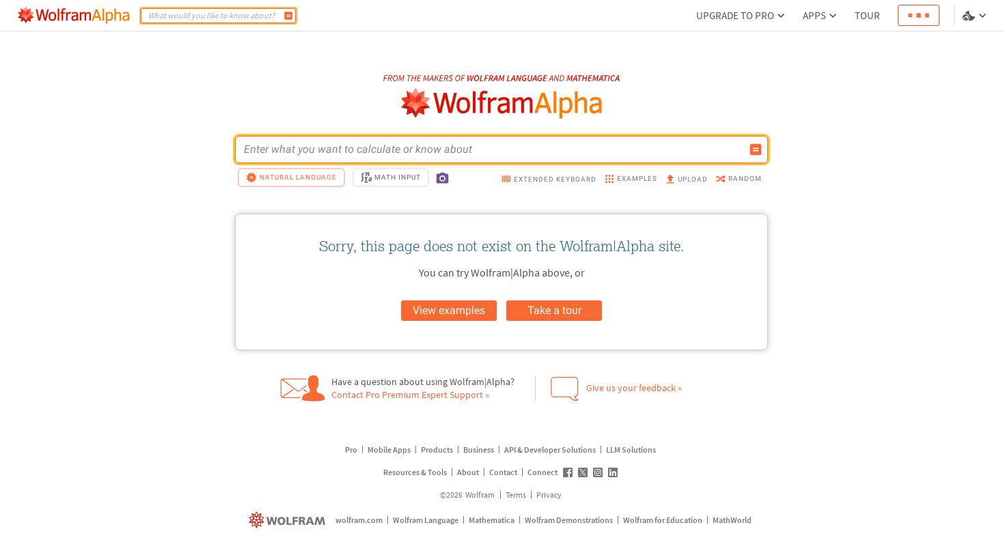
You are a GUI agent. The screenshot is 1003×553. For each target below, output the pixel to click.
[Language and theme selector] (975, 16)
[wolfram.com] (289, 519)
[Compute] (288, 15)
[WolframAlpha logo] (502, 103)
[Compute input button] (755, 149)
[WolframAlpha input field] (493, 149)
